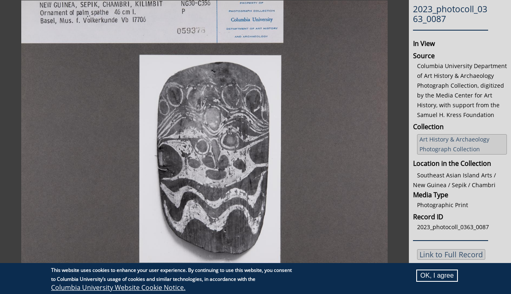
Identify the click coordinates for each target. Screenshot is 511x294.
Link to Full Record (451, 254)
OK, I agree (437, 275)
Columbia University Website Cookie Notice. (118, 287)
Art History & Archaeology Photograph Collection (454, 144)
